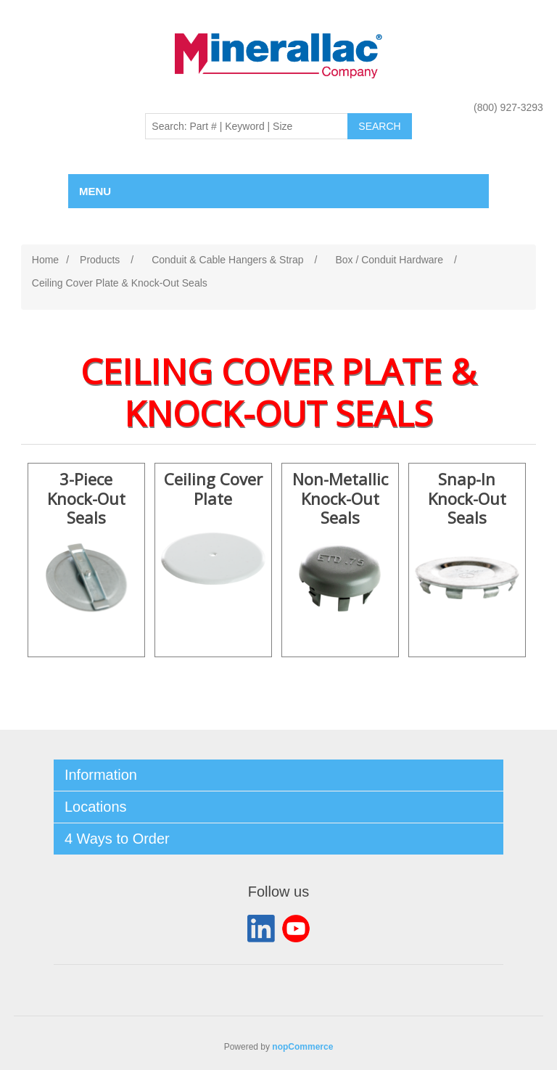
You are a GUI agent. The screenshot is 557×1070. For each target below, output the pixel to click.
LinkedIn (261, 928)
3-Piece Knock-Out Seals (86, 498)
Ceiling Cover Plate (213, 489)
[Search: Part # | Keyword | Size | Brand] (246, 126)
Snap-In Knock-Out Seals (467, 498)
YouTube (296, 928)
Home (45, 260)
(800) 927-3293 (508, 107)
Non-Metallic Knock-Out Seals (340, 498)
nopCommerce (302, 1047)
